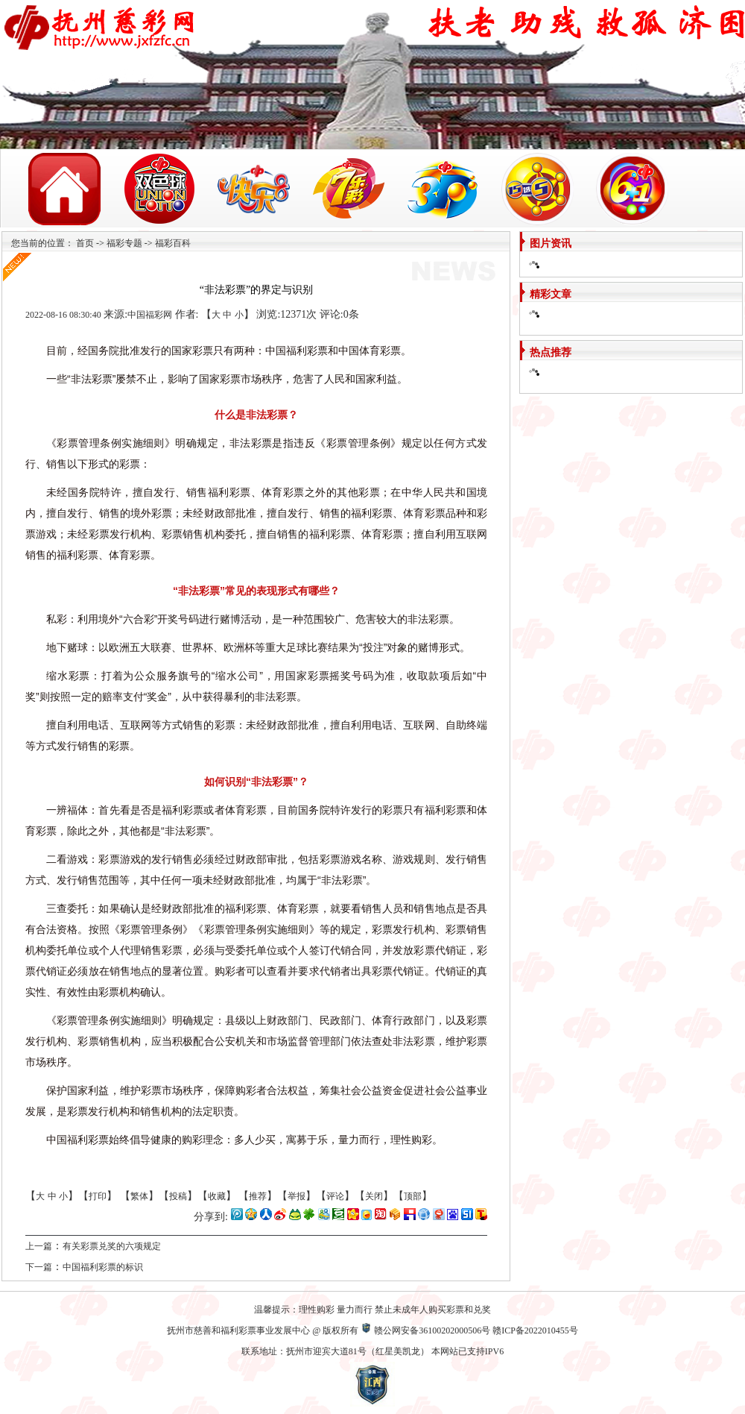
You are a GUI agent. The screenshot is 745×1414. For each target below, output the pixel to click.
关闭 (374, 1196)
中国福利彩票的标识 (103, 1267)
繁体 (139, 1196)
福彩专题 (124, 243)
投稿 (178, 1196)
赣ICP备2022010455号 (535, 1330)
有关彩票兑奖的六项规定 (112, 1246)
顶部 (413, 1196)
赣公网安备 (396, 1330)
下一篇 (38, 1267)
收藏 (217, 1196)
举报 (296, 1196)
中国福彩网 (149, 314)
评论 (335, 1196)
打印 (98, 1196)
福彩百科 (173, 243)
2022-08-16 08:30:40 (63, 314)
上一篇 (38, 1246)
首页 (85, 243)
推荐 (258, 1196)
